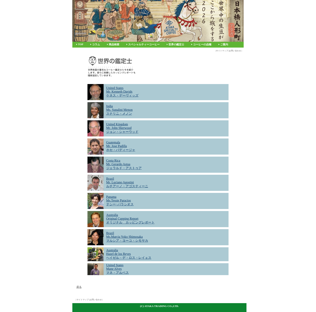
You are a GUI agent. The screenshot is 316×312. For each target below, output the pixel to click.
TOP (80, 44)
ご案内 (224, 44)
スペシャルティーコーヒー (144, 44)
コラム (96, 44)
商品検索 (114, 44)
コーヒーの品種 (202, 44)
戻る (79, 286)
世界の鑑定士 (176, 44)
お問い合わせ (235, 51)
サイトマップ (222, 51)
